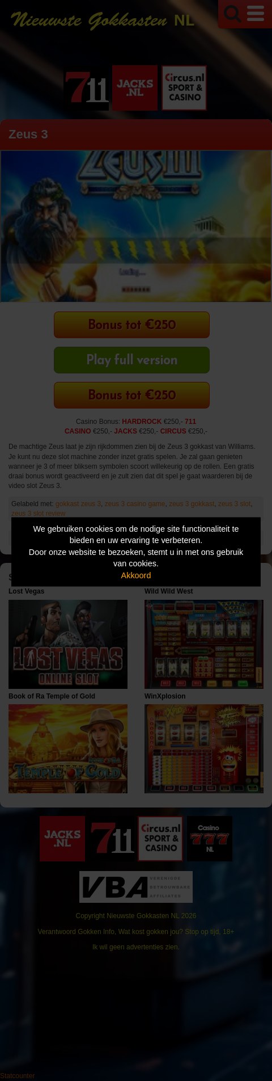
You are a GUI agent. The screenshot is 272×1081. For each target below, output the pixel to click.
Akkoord (136, 574)
